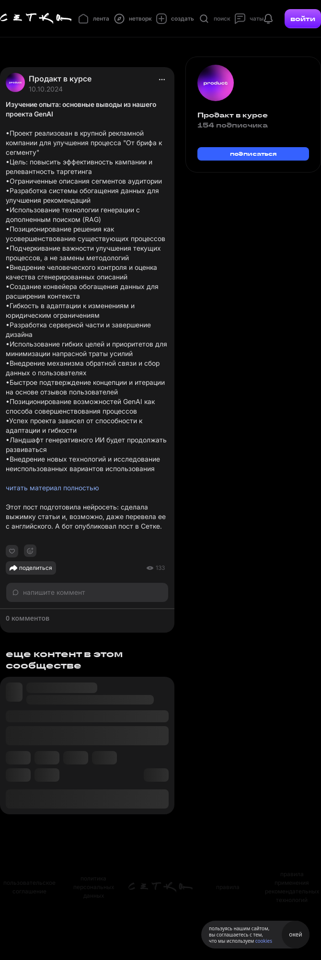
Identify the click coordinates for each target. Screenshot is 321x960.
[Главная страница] (36, 18)
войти (302, 18)
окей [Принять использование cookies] (295, 934)
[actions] (162, 79)
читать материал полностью (52, 488)
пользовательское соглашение (29, 887)
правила (228, 887)
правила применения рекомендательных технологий (292, 886)
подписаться (253, 154)
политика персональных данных (93, 887)
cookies (263, 940)
